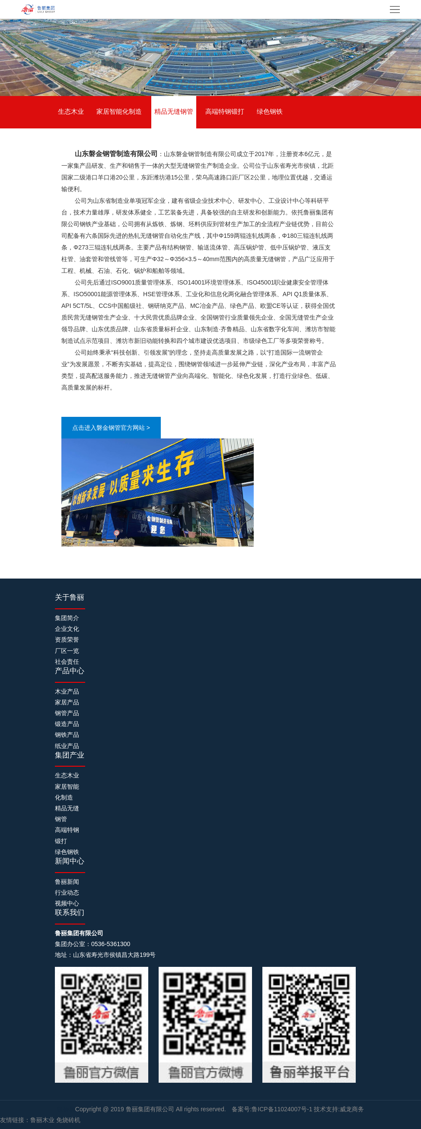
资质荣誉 (67, 639)
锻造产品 (67, 723)
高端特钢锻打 (224, 111)
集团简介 (67, 617)
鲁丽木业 (42, 1119)
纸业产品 (67, 745)
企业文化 (67, 628)
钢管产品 (67, 713)
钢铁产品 (67, 734)
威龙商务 (352, 1109)
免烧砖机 (68, 1119)
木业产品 (67, 691)
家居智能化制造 (119, 111)
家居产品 (67, 702)
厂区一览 (67, 650)
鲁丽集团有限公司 (151, 1109)
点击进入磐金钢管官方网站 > (111, 427)
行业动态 (67, 892)
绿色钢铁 (270, 111)
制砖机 (66, 1109)
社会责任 (67, 661)
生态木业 (71, 111)
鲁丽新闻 (67, 881)
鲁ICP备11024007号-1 (282, 1109)
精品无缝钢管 (173, 111)
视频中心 (67, 903)
